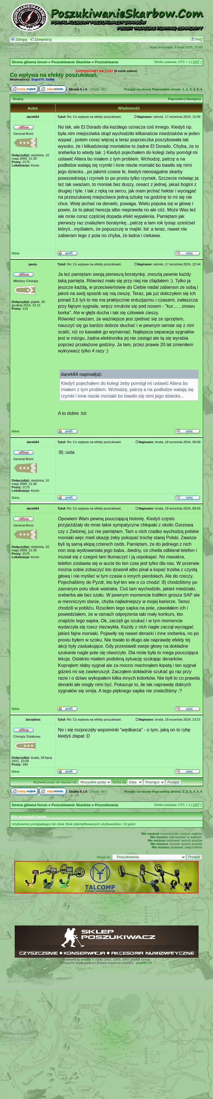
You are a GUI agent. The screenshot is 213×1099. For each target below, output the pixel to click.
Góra (15, 253)
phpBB (86, 959)
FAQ (197, 40)
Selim (50, 79)
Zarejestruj (40, 40)
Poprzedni (176, 99)
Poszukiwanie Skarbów (71, 62)
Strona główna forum (30, 62)
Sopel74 (37, 79)
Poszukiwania (106, 62)
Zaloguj (19, 40)
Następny (193, 99)
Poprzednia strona (166, 89)
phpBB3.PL (144, 962)
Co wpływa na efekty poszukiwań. (54, 75)
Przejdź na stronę (137, 89)
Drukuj (18, 99)
